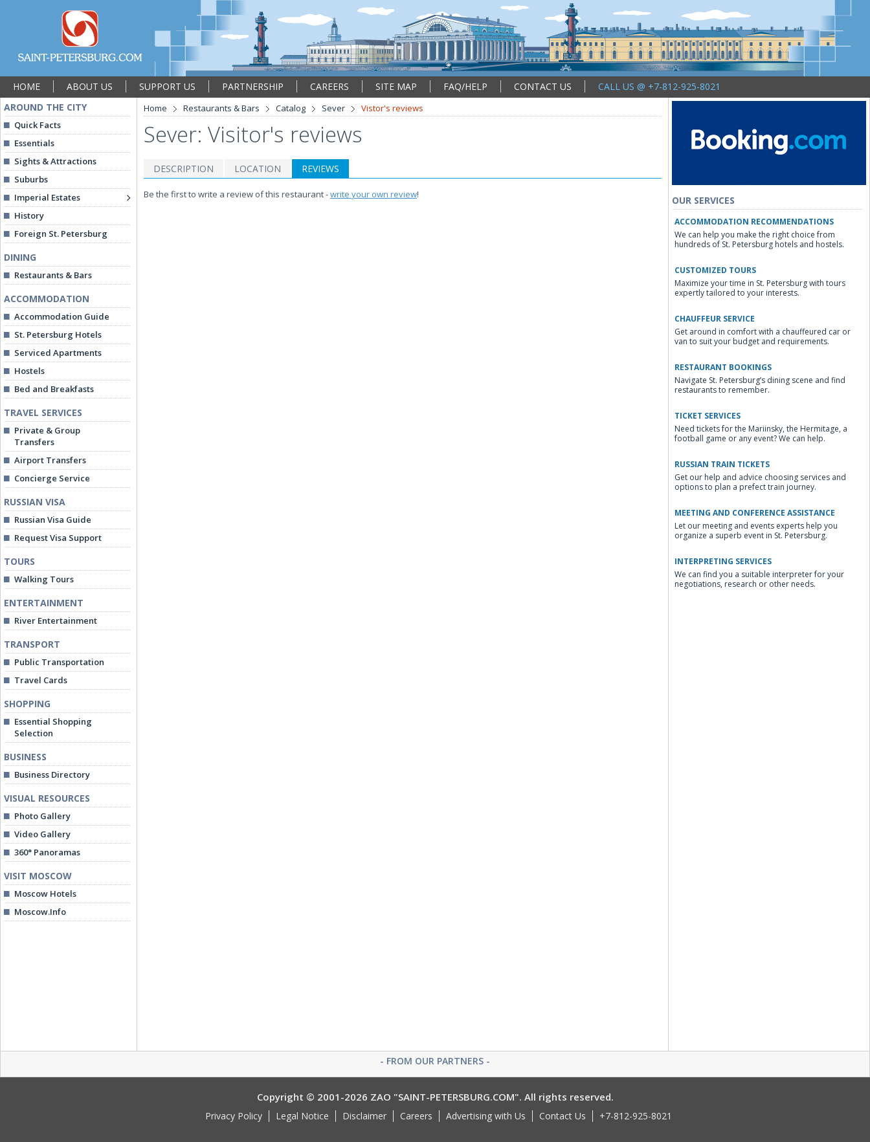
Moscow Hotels (45, 893)
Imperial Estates (47, 197)
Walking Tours (44, 579)
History (29, 215)
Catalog (291, 108)
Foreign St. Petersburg (60, 233)
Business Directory (52, 774)
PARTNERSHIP (253, 86)
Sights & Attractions (55, 161)
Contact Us (562, 1116)
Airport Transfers (50, 460)
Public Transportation (59, 662)
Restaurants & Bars (53, 275)
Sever (333, 108)
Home (155, 108)
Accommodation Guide (61, 316)
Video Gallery (42, 834)
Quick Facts (37, 125)
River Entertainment (55, 620)
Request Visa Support (58, 538)
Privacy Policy (233, 1116)
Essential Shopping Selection (53, 727)
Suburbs (31, 179)
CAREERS (329, 86)
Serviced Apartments (58, 352)
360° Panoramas (47, 852)
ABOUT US (90, 86)
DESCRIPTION (183, 168)
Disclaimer (364, 1116)
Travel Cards (40, 680)
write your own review (373, 194)
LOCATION (257, 168)
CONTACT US (543, 86)
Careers (416, 1116)
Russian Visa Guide (52, 519)
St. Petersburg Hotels (58, 334)
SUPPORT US (167, 86)
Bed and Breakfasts (54, 389)
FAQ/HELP (465, 86)
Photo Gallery (42, 816)
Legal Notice (302, 1116)
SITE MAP (396, 86)
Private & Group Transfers (47, 436)
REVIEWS (320, 168)
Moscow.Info (40, 911)
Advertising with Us (486, 1116)
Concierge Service (52, 478)
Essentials (34, 143)
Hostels (29, 371)
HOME (26, 86)
